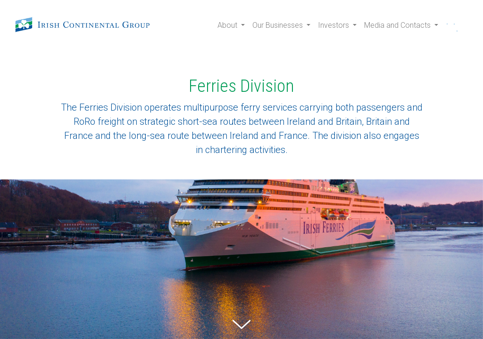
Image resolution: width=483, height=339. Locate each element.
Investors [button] (334, 25)
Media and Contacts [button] (398, 25)
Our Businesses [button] (278, 25)
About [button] (228, 25)
